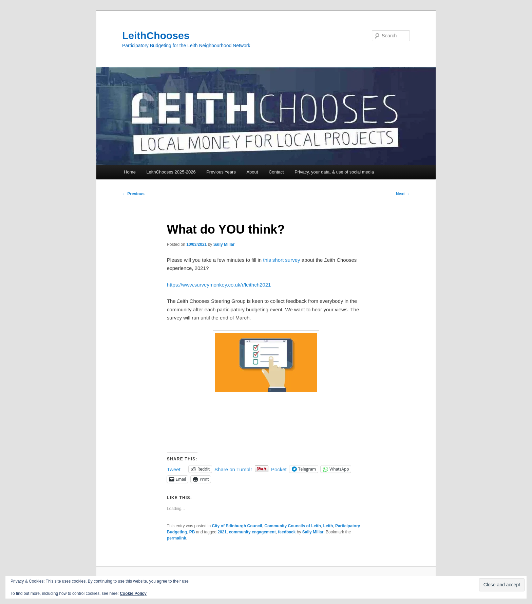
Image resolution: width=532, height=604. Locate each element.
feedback (287, 532)
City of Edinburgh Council (237, 526)
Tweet (173, 469)
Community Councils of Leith (292, 526)
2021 (222, 532)
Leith (328, 526)
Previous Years (221, 172)
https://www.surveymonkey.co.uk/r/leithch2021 (219, 285)
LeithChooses (155, 35)
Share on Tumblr (233, 469)
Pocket (279, 469)
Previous (133, 193)
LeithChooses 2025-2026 (170, 172)
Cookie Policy (133, 593)
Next (403, 193)
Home (130, 172)
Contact (276, 172)
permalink (176, 538)
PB (192, 532)
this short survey (281, 260)
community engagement (252, 532)
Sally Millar (224, 244)
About (252, 172)
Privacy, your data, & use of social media (334, 172)
